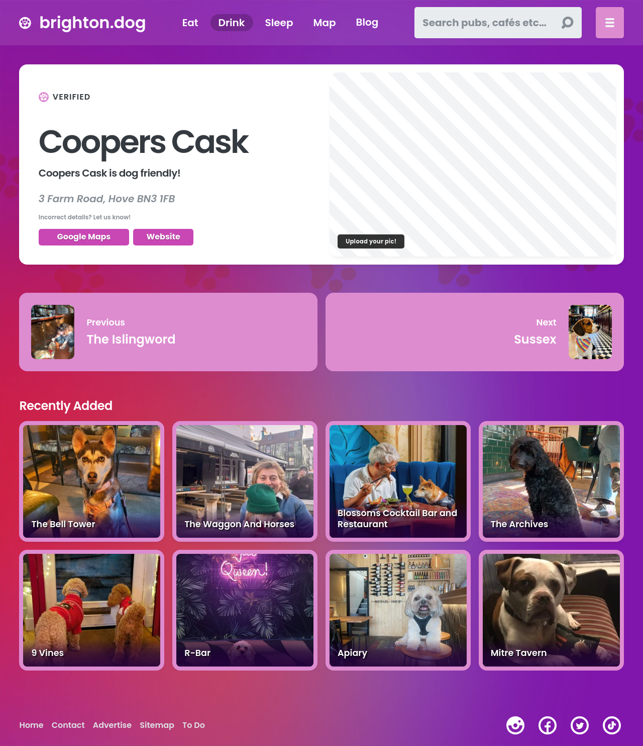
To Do (193, 725)
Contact (68, 725)
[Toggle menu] (610, 22)
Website (163, 236)
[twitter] (580, 725)
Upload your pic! (371, 241)
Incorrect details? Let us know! (85, 217)
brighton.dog (92, 22)
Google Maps (84, 236)
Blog (367, 23)
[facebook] (547, 725)
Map (324, 23)
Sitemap (157, 725)
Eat (190, 23)
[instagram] (515, 725)
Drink (232, 23)
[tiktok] (612, 725)
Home (31, 725)
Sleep (279, 23)
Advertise (112, 725)
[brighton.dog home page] (25, 22)
